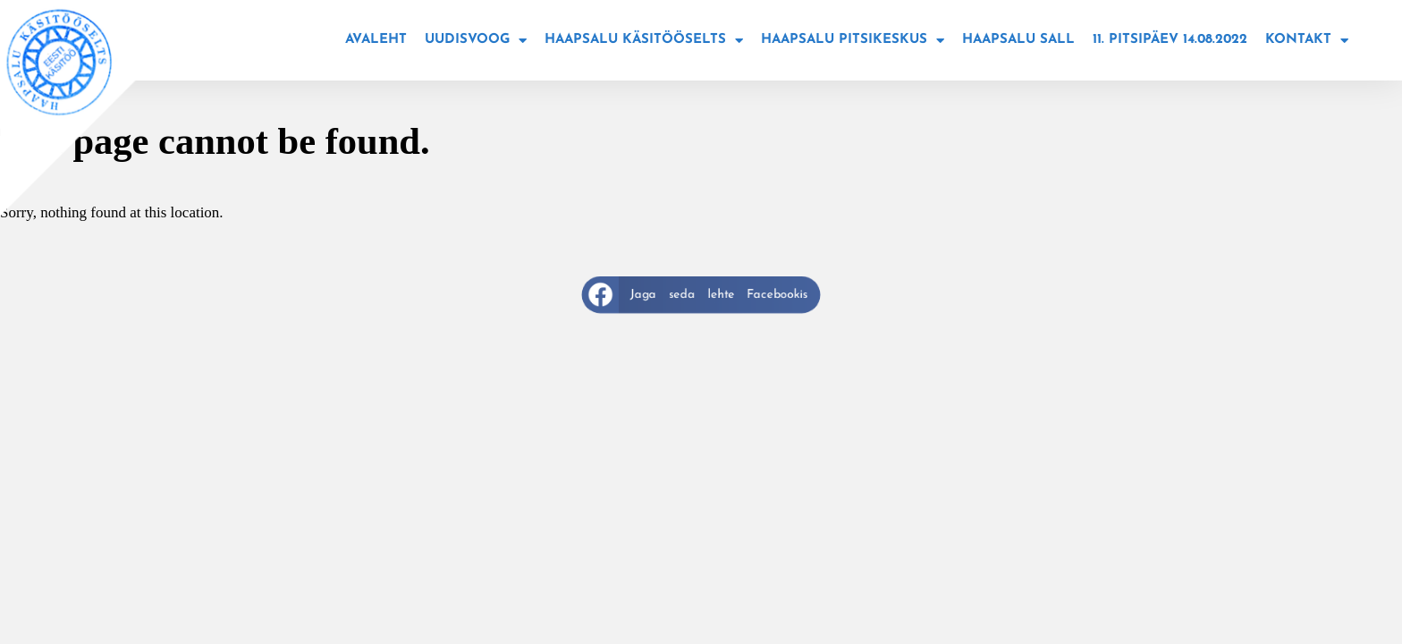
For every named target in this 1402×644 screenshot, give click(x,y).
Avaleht (376, 40)
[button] (700, 294)
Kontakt (1306, 40)
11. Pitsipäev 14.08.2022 (1170, 40)
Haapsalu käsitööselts (644, 40)
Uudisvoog (476, 40)
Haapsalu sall (1018, 40)
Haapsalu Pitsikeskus (852, 40)
